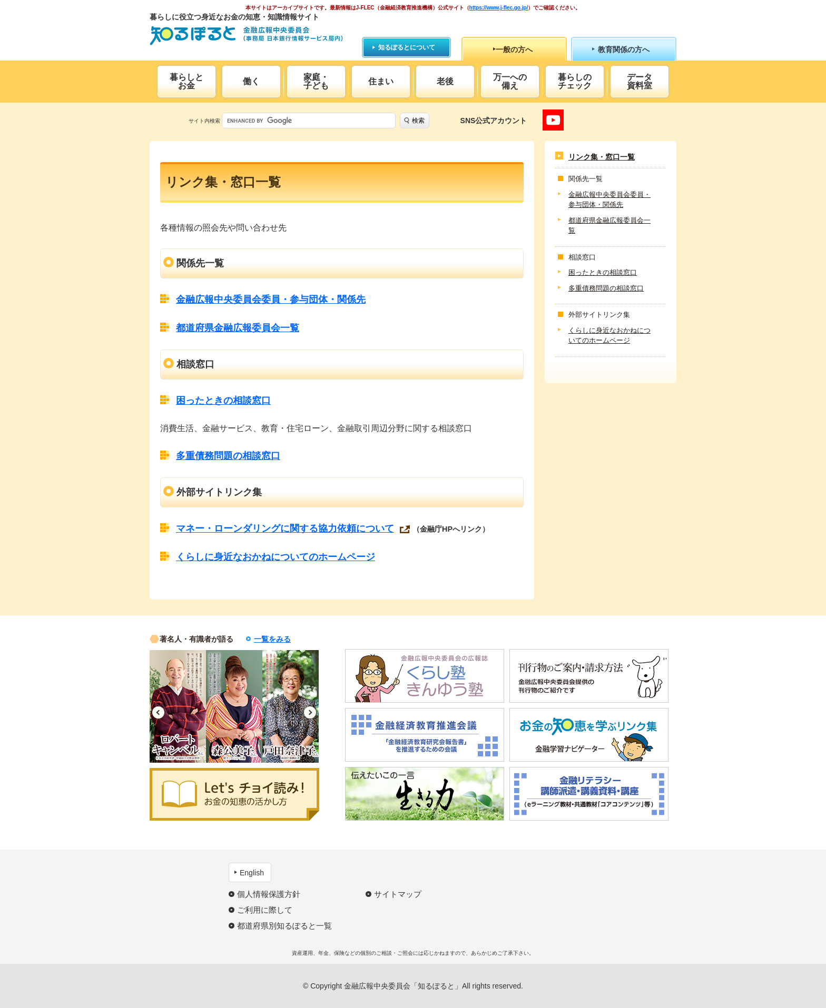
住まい (381, 81)
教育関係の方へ (624, 49)
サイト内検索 (204, 121)
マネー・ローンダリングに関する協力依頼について (285, 528)
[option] (178, 706)
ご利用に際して (264, 910)
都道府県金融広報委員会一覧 (237, 328)
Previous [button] (158, 712)
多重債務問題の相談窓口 (228, 456)
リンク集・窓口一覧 (601, 157)
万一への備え (510, 81)
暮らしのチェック (575, 81)
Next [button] (310, 712)
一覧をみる (272, 639)
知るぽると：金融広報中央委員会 (246, 35)
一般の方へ (514, 49)
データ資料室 (639, 81)
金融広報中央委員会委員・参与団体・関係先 (271, 299)
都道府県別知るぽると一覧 (284, 926)
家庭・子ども (316, 81)
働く (251, 81)
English (252, 873)
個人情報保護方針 (268, 894)
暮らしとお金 (186, 81)
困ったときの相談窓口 (223, 400)
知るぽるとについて (406, 47)
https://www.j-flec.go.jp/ (498, 8)
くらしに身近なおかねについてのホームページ (275, 557)
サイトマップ (397, 894)
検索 (418, 120)
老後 (445, 81)
